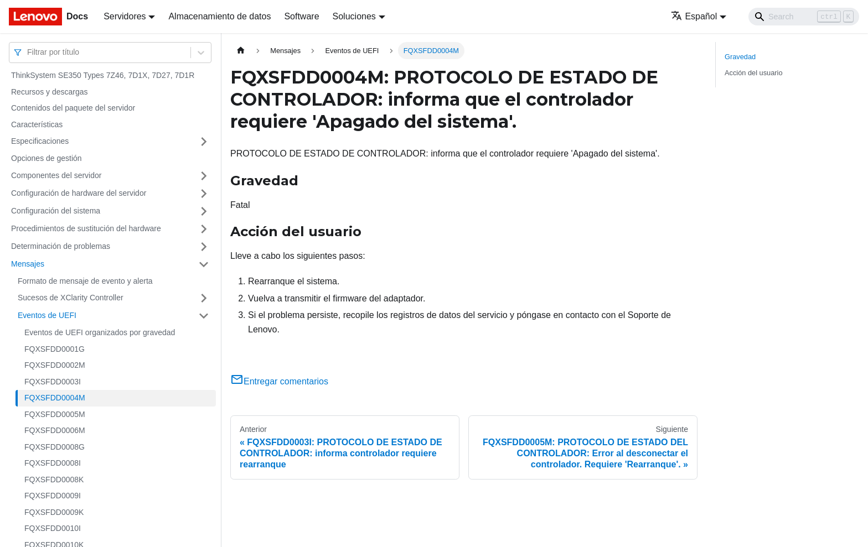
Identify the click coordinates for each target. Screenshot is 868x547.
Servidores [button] (125, 16)
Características (37, 124)
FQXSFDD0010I (52, 528)
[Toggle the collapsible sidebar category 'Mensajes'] (204, 264)
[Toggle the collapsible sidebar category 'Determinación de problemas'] (204, 247)
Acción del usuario (754, 73)
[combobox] (28, 52)
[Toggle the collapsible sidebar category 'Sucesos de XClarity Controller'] (204, 298)
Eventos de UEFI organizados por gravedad (99, 332)
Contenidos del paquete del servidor (73, 107)
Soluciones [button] (354, 16)
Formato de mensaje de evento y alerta (85, 281)
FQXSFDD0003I (52, 381)
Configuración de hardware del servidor (78, 193)
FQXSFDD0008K (54, 479)
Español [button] (694, 16)
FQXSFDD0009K (54, 512)
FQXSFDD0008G (54, 446)
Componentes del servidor (56, 175)
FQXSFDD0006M (54, 430)
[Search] (803, 16)
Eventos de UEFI (47, 315)
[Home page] (240, 50)
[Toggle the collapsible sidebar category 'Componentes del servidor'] (204, 176)
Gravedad (740, 57)
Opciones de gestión (46, 158)
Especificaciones (40, 141)
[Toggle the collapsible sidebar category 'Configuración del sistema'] (204, 211)
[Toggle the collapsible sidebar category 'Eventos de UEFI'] (204, 316)
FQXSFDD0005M (54, 414)
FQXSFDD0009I (52, 495)
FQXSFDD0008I (52, 463)
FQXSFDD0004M (54, 397)
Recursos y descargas (49, 91)
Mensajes (27, 263)
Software (301, 16)
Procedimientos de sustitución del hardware (86, 228)
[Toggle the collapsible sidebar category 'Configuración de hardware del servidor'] (204, 193)
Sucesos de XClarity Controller (70, 297)
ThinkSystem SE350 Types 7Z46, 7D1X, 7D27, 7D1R (102, 75)
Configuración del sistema (55, 210)
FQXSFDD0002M (54, 365)
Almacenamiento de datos (219, 16)
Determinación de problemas (60, 246)
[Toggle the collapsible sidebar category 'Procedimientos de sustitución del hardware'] (204, 229)
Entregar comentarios (279, 381)
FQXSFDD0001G (54, 349)
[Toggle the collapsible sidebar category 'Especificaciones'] (204, 141)
